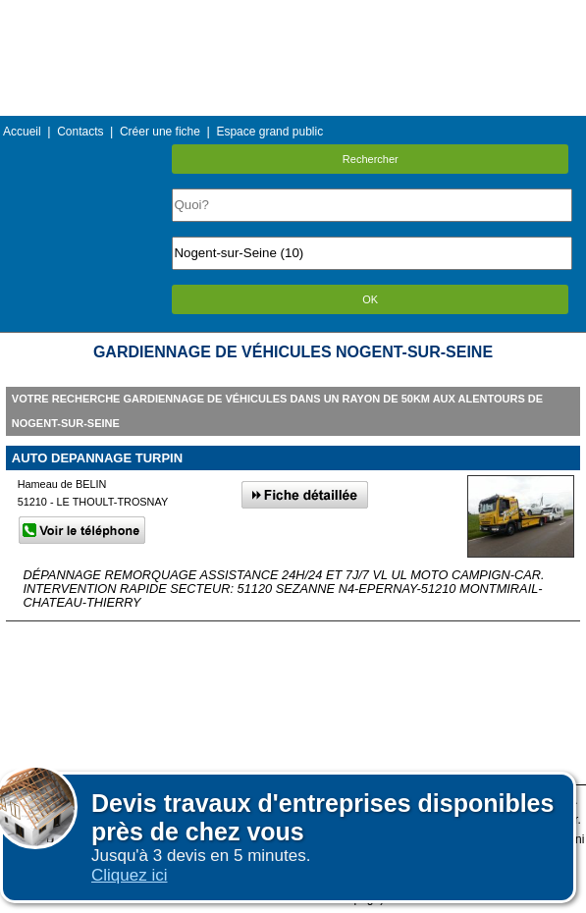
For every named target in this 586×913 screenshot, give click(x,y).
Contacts (80, 131)
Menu (292, 14)
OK (370, 299)
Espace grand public (269, 131)
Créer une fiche (160, 131)
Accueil (22, 131)
